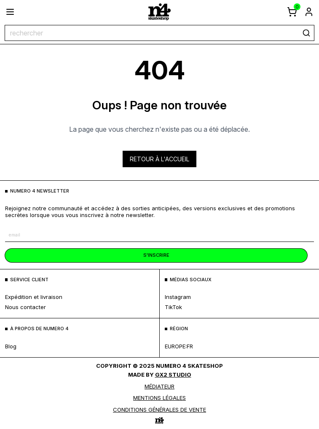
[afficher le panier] (292, 12)
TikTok (173, 307)
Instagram (178, 296)
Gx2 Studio (173, 374)
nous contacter (25, 307)
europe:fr (179, 346)
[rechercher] (306, 33)
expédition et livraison (33, 296)
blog (10, 346)
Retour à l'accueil (159, 159)
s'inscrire (156, 255)
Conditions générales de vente (159, 409)
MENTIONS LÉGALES (159, 397)
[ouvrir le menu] (10, 12)
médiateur (159, 386)
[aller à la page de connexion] (309, 12)
